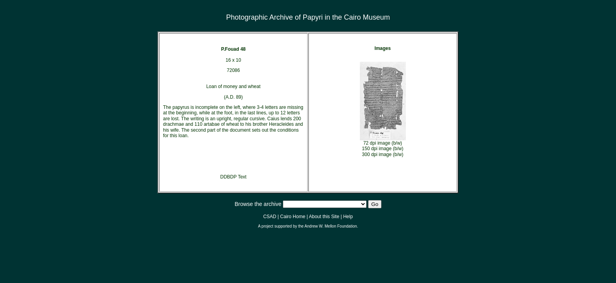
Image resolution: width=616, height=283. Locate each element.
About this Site (324, 216)
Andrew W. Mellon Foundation (330, 226)
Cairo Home (292, 216)
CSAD (269, 216)
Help (348, 216)
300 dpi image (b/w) (382, 154)
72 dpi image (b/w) (382, 143)
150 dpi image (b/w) (382, 148)
